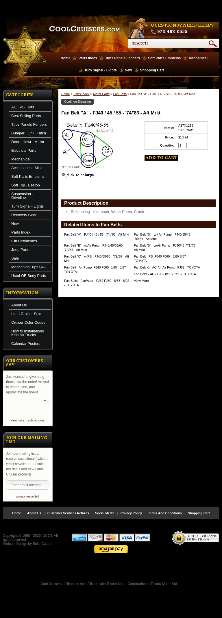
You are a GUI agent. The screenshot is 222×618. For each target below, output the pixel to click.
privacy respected (27, 501)
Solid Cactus (42, 548)
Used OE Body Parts (28, 275)
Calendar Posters (25, 343)
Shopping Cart (152, 70)
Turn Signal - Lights (100, 70)
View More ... (143, 280)
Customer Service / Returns (68, 517)
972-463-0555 (172, 31)
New (128, 70)
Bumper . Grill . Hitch (28, 133)
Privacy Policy (131, 517)
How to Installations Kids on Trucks (27, 333)
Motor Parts (101, 94)
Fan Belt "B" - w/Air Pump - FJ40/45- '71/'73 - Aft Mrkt (165, 247)
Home (65, 58)
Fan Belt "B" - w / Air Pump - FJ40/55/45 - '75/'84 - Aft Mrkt (163, 236)
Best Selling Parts (26, 116)
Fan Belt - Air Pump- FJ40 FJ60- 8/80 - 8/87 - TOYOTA (96, 269)
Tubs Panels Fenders (122, 58)
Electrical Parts (23, 150)
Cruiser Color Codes (28, 322)
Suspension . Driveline (22, 196)
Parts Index (87, 58)
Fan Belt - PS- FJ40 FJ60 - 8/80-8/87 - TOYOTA (161, 258)
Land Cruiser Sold (26, 314)
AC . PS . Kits (22, 107)
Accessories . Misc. (27, 168)
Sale (15, 258)
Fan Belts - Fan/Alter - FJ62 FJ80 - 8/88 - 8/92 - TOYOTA (96, 283)
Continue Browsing (77, 101)
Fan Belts (120, 94)
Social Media (104, 517)
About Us (19, 305)
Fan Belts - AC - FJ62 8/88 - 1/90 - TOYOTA (165, 274)
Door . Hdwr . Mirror (27, 142)
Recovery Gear (23, 215)
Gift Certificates (24, 241)
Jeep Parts (20, 249)
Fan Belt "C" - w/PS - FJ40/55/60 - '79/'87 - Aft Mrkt (96, 258)
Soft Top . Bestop (25, 185)
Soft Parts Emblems (164, 58)
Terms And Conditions (165, 517)
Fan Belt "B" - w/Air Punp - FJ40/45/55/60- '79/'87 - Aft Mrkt (94, 247)
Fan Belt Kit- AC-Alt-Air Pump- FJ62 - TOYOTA (167, 267)
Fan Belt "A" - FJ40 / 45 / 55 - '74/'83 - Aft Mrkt (96, 234)
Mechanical (198, 58)
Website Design (15, 548)
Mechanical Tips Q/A (28, 267)
